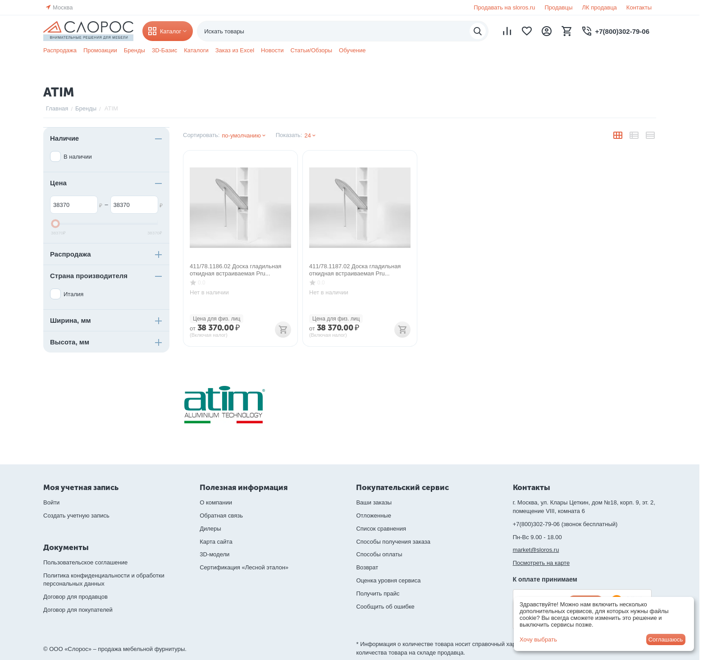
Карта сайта (216, 541)
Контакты (639, 7)
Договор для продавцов (75, 596)
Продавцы (558, 7)
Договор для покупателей (78, 609)
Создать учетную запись (76, 515)
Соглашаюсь (665, 639)
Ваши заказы (374, 502)
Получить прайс (377, 593)
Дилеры (210, 528)
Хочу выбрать (538, 639)
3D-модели (214, 554)
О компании (216, 502)
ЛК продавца (599, 7)
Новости (272, 50)
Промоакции (100, 50)
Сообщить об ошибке (385, 606)
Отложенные (373, 515)
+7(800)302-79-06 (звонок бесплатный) (565, 524)
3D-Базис (164, 50)
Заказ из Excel (234, 50)
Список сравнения (381, 528)
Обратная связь (221, 515)
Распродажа (60, 50)
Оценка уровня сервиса (388, 580)
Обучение (352, 50)
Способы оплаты (379, 554)
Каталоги (196, 50)
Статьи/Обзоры (311, 50)
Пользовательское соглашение (85, 562)
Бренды (134, 50)
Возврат (367, 567)
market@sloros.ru (536, 549)
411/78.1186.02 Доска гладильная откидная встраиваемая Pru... (235, 270)
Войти (51, 502)
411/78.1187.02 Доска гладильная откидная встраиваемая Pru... (355, 270)
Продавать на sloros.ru (504, 7)
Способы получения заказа (393, 541)
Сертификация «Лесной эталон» (244, 567)
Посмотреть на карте (541, 562)
